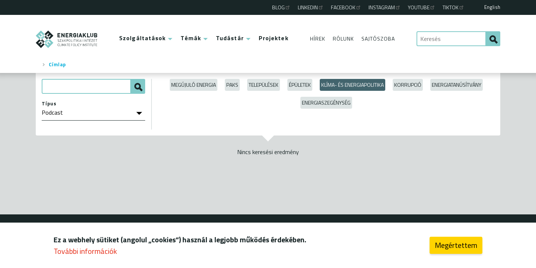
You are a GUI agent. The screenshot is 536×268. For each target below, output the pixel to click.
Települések (263, 85)
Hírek (317, 38)
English (492, 7)
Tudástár (230, 38)
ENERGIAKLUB (67, 39)
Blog (281, 7)
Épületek (300, 85)
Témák (191, 38)
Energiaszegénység (326, 102)
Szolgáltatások (142, 38)
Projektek (273, 38)
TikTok (454, 7)
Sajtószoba (378, 38)
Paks (232, 85)
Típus (49, 103)
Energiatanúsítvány (456, 85)
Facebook (346, 7)
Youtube (422, 7)
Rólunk (343, 38)
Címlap (57, 64)
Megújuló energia (193, 85)
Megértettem (456, 246)
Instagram (384, 7)
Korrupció (407, 85)
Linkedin (311, 7)
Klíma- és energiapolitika (352, 85)
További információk (85, 252)
